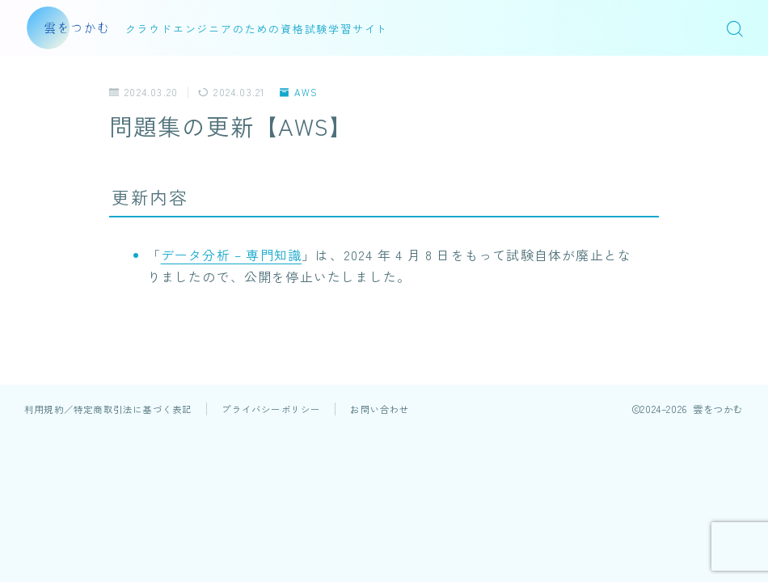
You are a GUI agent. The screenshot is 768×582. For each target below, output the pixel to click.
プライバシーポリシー (271, 408)
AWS (299, 92)
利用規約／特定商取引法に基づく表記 (108, 408)
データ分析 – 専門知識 (231, 254)
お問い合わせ (379, 408)
